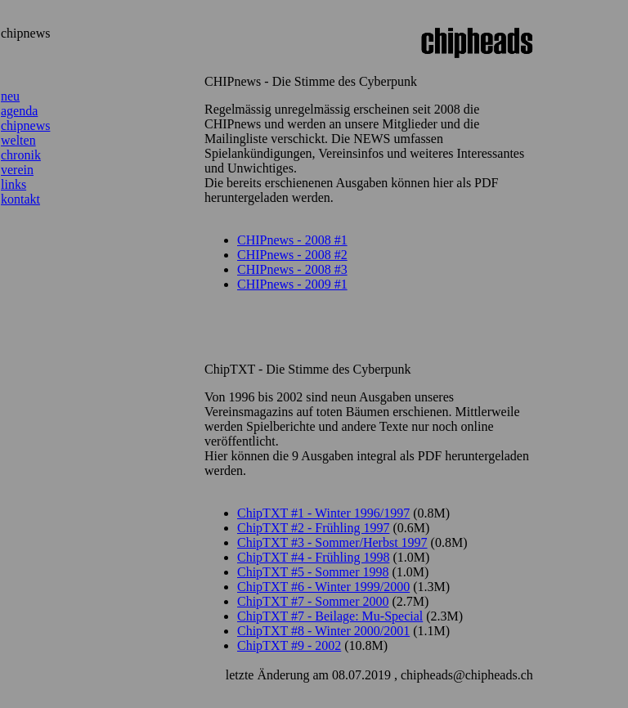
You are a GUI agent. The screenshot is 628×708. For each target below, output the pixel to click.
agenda (19, 111)
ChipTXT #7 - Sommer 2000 (312, 601)
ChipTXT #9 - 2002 (289, 645)
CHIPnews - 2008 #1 (292, 240)
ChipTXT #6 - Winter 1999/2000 (323, 587)
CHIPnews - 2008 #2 (292, 255)
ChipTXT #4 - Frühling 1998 (313, 557)
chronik (21, 155)
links (13, 184)
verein (17, 170)
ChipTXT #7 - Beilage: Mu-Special (330, 616)
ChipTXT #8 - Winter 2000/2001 (323, 631)
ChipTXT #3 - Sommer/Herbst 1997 (332, 542)
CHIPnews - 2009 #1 (292, 284)
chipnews (25, 125)
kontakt (20, 199)
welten (18, 140)
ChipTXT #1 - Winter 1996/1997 (323, 513)
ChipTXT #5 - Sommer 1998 (312, 572)
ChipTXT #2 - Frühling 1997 (313, 528)
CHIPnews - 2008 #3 (292, 269)
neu (10, 96)
